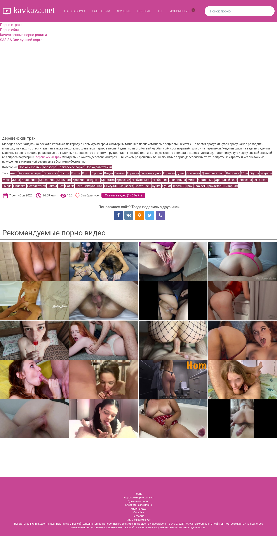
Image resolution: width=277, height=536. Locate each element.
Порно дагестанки (99, 167)
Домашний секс (213, 173)
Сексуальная (93, 186)
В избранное (90, 195)
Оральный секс (226, 180)
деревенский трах (48, 157)
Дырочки (232, 173)
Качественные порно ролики (23, 35)
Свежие (144, 11)
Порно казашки (30, 167)
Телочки (178, 186)
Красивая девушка (85, 180)
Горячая (133, 173)
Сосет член (142, 186)
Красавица (29, 180)
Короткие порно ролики (138, 497)
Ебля (244, 173)
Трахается (214, 186)
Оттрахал (260, 180)
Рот (61, 186)
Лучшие (124, 11)
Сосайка (138, 512)
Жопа (16, 180)
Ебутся (254, 173)
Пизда (7, 186)
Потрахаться (36, 186)
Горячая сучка (151, 173)
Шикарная (230, 186)
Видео (108, 173)
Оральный (205, 180)
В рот (86, 173)
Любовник (160, 180)
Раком (52, 186)
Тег (160, 11)
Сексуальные (113, 186)
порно (138, 493)
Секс (78, 186)
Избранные (182, 10)
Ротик (69, 186)
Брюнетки (51, 173)
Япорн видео (138, 508)
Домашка (193, 173)
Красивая (64, 180)
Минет (192, 180)
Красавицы (47, 180)
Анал (13, 173)
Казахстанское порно (138, 505)
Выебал (119, 173)
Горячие (169, 173)
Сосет (129, 186)
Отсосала (245, 180)
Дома (180, 173)
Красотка (108, 180)
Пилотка (19, 186)
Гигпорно (138, 516)
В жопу (65, 173)
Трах (189, 186)
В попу (76, 173)
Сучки (166, 186)
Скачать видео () (123, 195)
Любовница (177, 180)
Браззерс (49, 167)
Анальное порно (30, 173)
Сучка (156, 186)
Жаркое (266, 173)
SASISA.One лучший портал (22, 40)
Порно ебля (9, 30)
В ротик (97, 173)
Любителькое (141, 180)
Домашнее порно (138, 501)
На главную (74, 11)
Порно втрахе (11, 25)
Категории (100, 11)
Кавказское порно (71, 167)
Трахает (199, 186)
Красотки (123, 180)
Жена (6, 180)
